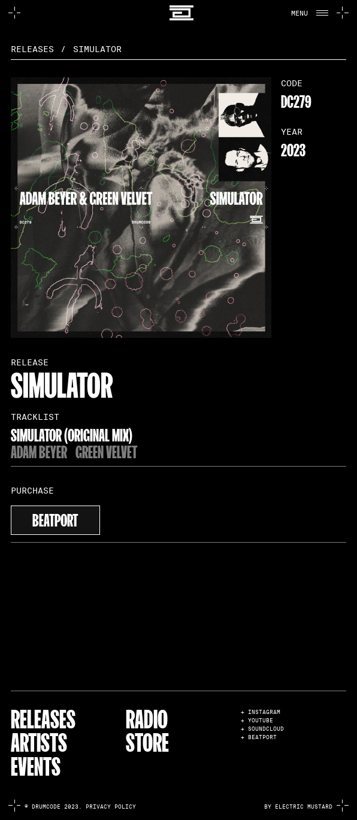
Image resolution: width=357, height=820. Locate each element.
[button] (307, 13)
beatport (55, 519)
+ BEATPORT (259, 737)
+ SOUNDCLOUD (262, 729)
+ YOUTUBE (257, 721)
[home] (178, 12)
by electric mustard (298, 806)
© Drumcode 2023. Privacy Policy (80, 806)
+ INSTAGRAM (260, 712)
